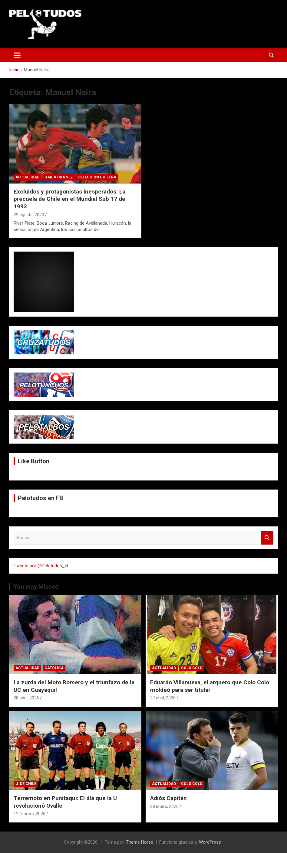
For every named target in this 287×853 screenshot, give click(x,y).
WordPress (210, 842)
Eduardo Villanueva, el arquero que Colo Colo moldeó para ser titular (209, 686)
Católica (54, 668)
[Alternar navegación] (17, 55)
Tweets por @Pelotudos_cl (41, 565)
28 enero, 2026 (164, 806)
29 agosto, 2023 (29, 214)
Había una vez (59, 177)
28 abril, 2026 (26, 697)
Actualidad (27, 177)
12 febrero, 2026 (29, 813)
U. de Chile (25, 784)
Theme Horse (139, 842)
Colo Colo (192, 668)
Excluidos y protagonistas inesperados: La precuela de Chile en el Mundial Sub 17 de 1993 (69, 199)
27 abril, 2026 (163, 697)
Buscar (267, 538)
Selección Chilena (97, 177)
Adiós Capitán (168, 798)
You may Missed (36, 586)
